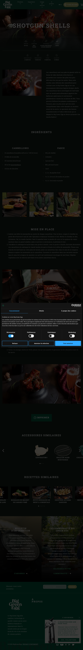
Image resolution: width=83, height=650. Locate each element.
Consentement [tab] (14, 311)
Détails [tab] (41, 311)
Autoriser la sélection (41, 343)
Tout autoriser (68, 343)
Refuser (15, 343)
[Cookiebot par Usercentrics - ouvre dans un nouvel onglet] (73, 305)
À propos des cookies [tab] (68, 311)
